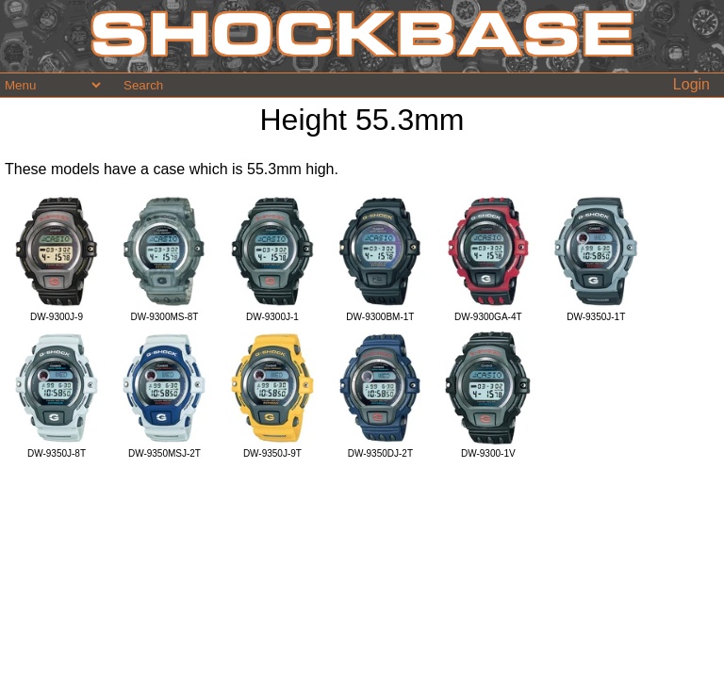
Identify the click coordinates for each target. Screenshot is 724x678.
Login (691, 84)
